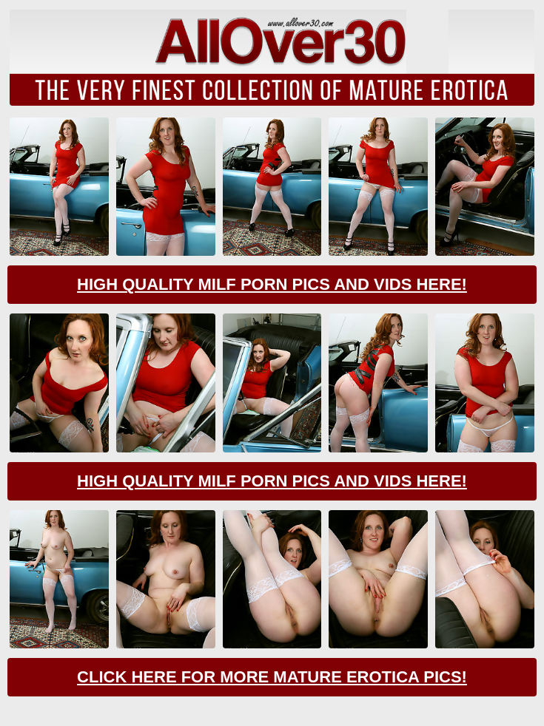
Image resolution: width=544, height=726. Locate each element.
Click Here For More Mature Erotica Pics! (272, 677)
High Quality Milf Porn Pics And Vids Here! (272, 284)
